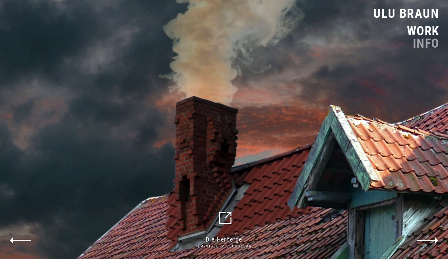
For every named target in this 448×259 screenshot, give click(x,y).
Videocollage (238, 246)
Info (426, 43)
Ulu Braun (406, 13)
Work (423, 31)
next (428, 240)
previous (20, 240)
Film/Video (206, 246)
